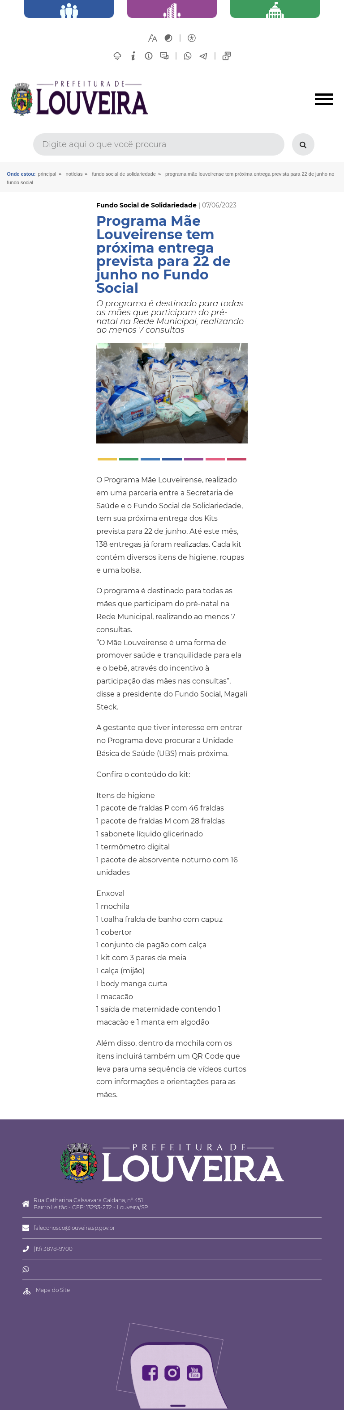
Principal (47, 174)
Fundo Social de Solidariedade (124, 174)
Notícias (74, 174)
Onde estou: (21, 174)
